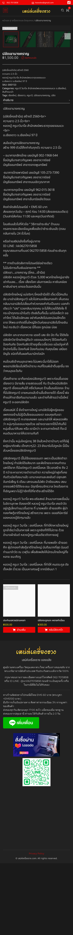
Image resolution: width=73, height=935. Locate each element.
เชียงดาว (21, 159)
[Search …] (62, 10)
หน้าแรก (5, 20)
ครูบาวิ (30, 159)
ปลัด (53, 159)
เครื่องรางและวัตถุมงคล (22, 20)
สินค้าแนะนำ (7, 156)
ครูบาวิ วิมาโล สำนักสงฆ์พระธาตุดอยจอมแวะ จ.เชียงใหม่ (40, 152)
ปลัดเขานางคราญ (42, 159)
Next (67, 68)
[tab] (36, 164)
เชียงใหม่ (12, 159)
